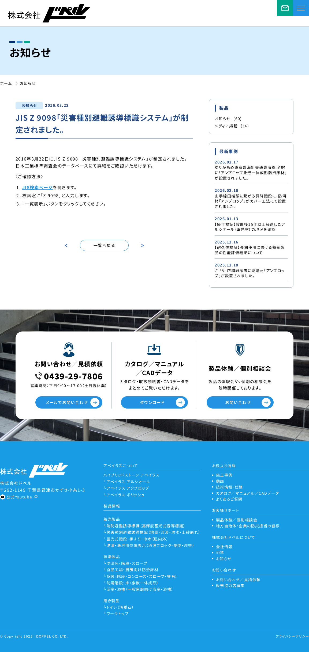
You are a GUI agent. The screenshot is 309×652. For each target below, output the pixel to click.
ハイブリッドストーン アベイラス (131, 475)
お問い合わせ (238, 402)
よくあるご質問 (229, 499)
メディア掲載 (232, 125)
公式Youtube (19, 497)
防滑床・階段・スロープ (127, 563)
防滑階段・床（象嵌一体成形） (133, 582)
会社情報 (224, 546)
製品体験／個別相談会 (236, 520)
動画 (220, 481)
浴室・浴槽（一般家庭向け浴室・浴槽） (140, 589)
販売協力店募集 (230, 585)
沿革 (220, 552)
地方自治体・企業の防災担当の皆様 (248, 525)
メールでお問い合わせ (67, 402)
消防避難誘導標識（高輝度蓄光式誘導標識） (146, 525)
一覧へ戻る (104, 245)
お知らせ (228, 118)
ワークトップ (118, 613)
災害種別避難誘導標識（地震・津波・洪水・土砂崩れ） (154, 532)
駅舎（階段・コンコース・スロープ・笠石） (142, 576)
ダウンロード (152, 402)
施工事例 (224, 475)
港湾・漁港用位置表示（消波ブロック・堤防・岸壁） (151, 545)
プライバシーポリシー (292, 636)
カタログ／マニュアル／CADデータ (247, 493)
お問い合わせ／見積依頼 (285, 8)
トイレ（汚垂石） (120, 607)
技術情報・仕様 (229, 487)
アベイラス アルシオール (128, 481)
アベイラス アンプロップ (128, 488)
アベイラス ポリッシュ (126, 494)
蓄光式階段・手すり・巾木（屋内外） (138, 539)
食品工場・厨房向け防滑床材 (133, 569)
